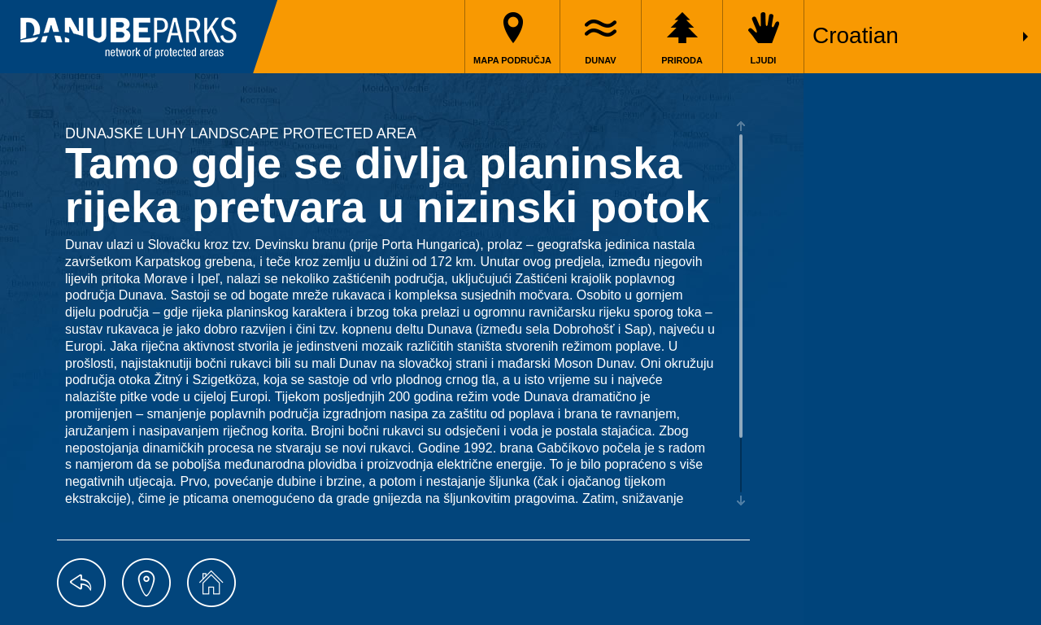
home (211, 582)
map (146, 582)
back (81, 582)
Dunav (600, 60)
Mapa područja (512, 60)
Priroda (682, 60)
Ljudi (764, 60)
